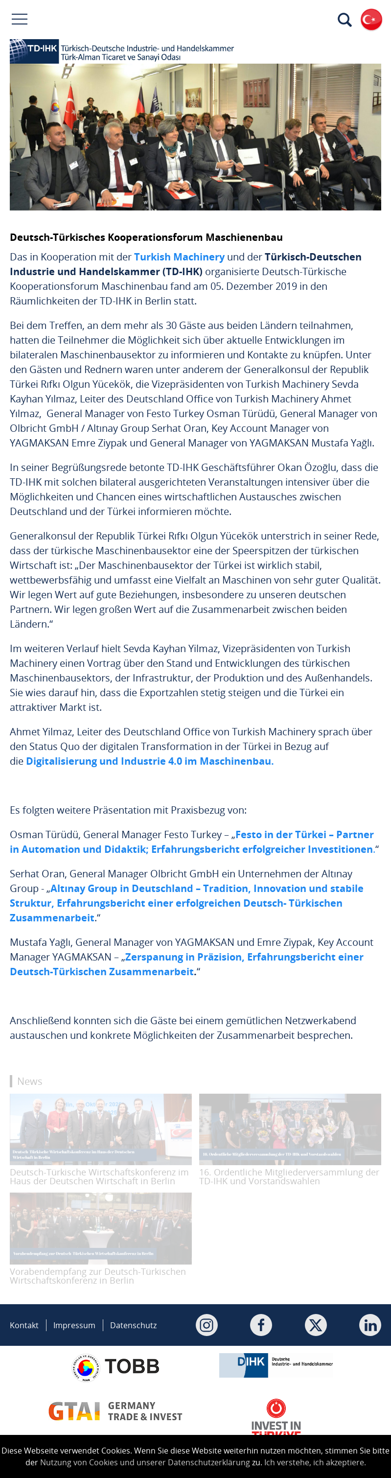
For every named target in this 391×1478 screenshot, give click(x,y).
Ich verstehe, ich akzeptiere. (315, 1462)
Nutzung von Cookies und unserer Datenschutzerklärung (145, 1462)
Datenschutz (133, 1325)
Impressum (74, 1325)
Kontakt (24, 1325)
